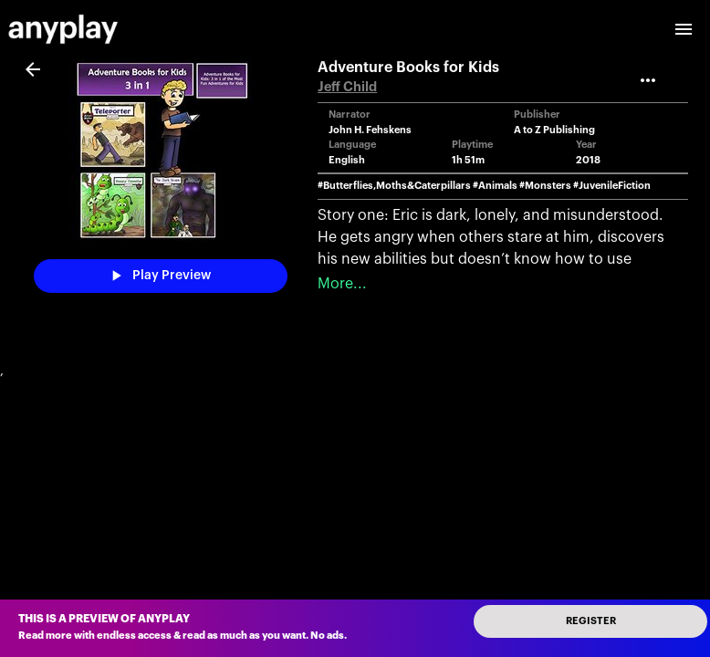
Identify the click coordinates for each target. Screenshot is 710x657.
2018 (588, 160)
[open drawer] (683, 29)
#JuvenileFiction (612, 186)
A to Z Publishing (554, 130)
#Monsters (545, 186)
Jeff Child (347, 87)
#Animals (495, 186)
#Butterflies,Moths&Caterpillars (394, 186)
